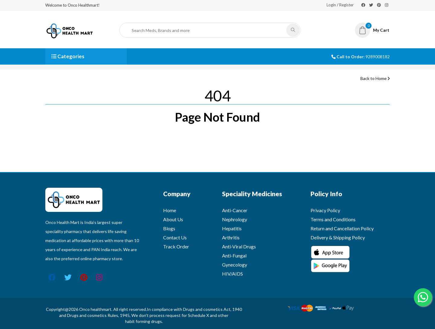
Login (331, 4)
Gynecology (234, 264)
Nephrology (234, 219)
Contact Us (175, 237)
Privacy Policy (325, 210)
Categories (67, 56)
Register (346, 4)
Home (169, 210)
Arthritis (231, 237)
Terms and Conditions (333, 219)
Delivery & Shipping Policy (338, 237)
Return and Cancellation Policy (342, 228)
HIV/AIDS (232, 273)
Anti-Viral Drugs (239, 246)
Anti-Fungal (234, 255)
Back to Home (375, 78)
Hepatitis (232, 228)
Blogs (169, 228)
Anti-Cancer (234, 210)
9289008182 (378, 56)
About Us (173, 219)
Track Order (176, 246)
